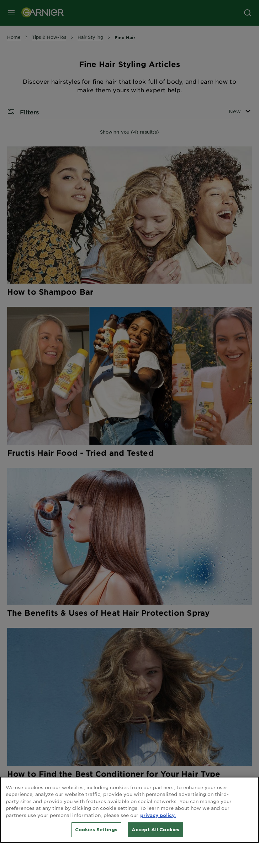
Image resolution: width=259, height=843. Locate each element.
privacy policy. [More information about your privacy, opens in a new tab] (158, 815)
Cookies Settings (96, 829)
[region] (129, 810)
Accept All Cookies (155, 829)
